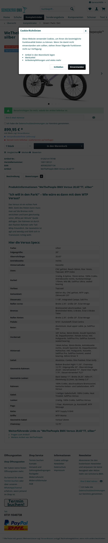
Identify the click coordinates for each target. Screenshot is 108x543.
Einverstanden (77, 67)
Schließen (58, 67)
